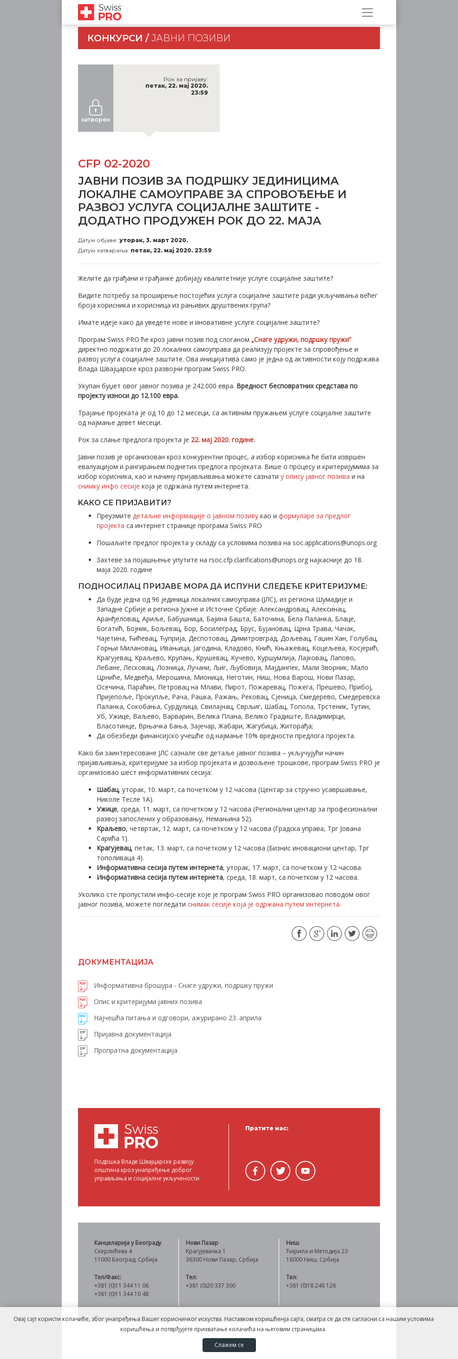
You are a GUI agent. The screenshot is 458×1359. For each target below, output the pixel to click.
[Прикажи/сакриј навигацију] (367, 12)
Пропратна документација (127, 1050)
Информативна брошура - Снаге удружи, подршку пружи (175, 985)
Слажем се (229, 1345)
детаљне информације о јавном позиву (195, 515)
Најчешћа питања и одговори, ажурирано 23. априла (170, 1017)
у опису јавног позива (315, 476)
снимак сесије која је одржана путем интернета (264, 904)
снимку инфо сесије (109, 486)
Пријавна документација (124, 1034)
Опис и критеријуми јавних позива (140, 1001)
